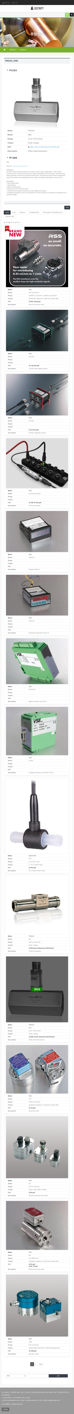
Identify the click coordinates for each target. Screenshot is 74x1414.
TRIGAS (22, 212)
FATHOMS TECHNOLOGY (53, 212)
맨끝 (40, 1364)
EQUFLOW (10, 216)
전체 (7, 212)
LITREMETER (34, 212)
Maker (10, 289)
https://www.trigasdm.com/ (20, 166)
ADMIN (5, 1409)
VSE (14, 212)
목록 (67, 207)
